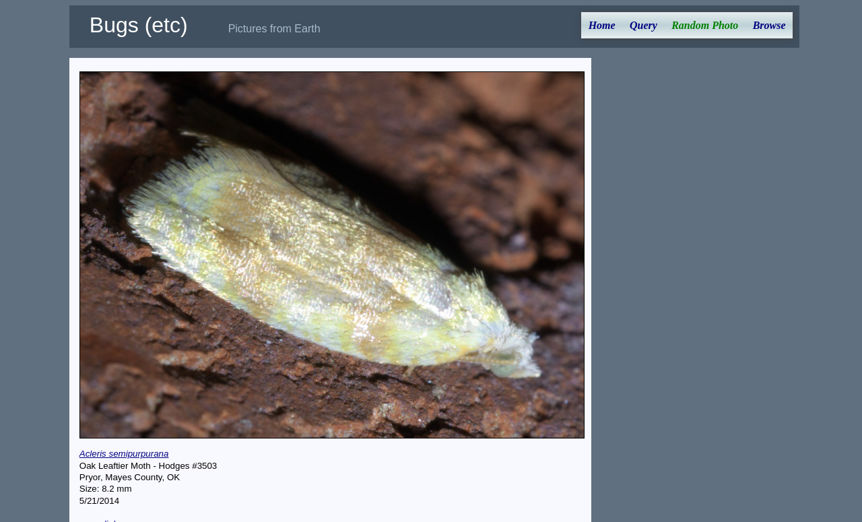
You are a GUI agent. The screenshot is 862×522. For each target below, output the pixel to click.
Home (602, 25)
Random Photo (704, 25)
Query (643, 25)
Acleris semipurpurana (124, 454)
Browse (769, 25)
